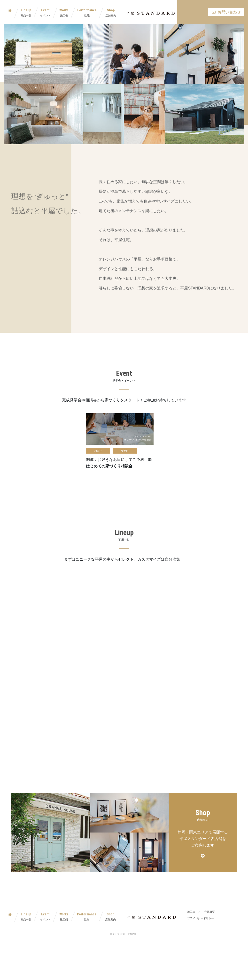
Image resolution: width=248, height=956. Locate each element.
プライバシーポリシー (200, 918)
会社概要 (209, 911)
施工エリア (194, 911)
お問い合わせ (226, 12)
